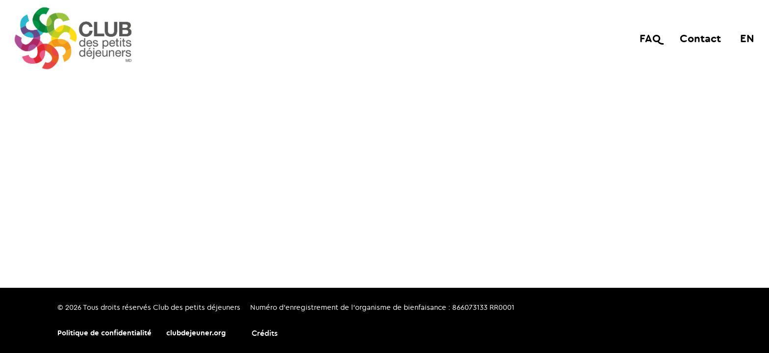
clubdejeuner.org (196, 332)
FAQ (650, 38)
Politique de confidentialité (104, 332)
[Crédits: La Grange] (259, 333)
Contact (700, 38)
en (747, 38)
